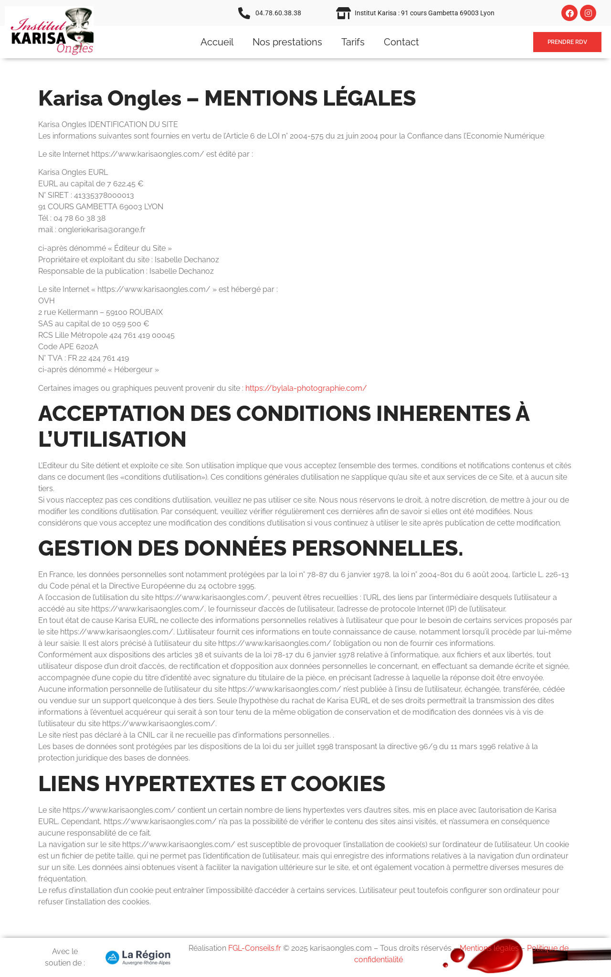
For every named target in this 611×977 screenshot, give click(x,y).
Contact (401, 42)
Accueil (216, 42)
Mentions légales (489, 948)
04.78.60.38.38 (278, 13)
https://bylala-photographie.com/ (306, 388)
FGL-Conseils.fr (254, 948)
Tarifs (353, 42)
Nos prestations (287, 42)
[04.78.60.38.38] (244, 13)
